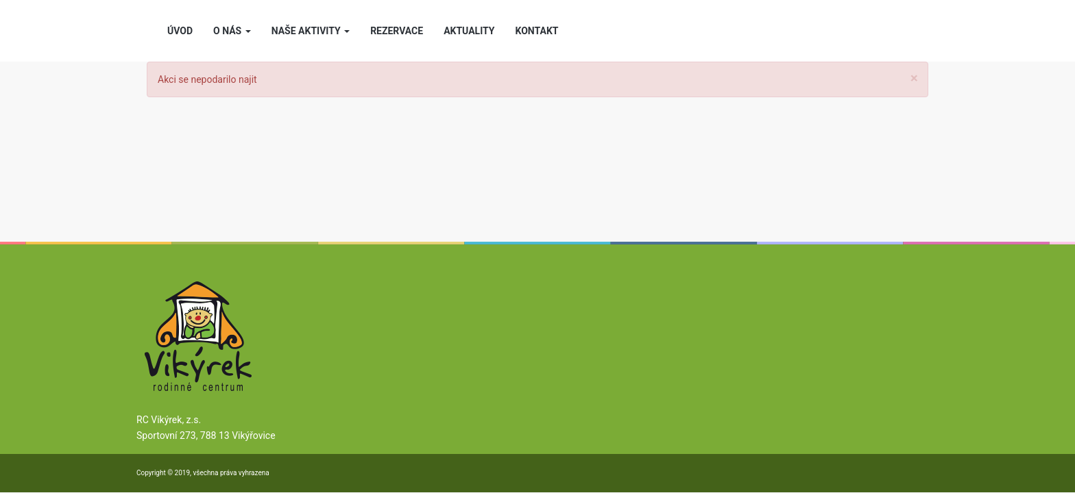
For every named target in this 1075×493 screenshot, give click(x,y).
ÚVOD (180, 30)
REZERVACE (396, 30)
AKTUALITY (469, 30)
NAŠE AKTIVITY (310, 30)
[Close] (914, 78)
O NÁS (232, 30)
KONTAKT (537, 30)
